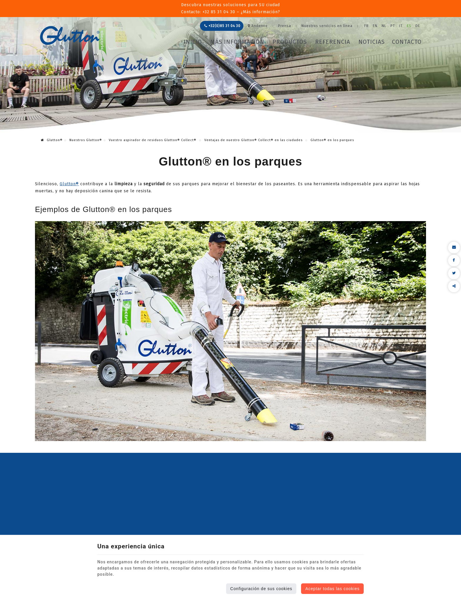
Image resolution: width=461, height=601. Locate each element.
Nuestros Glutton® (85, 140)
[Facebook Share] (454, 260)
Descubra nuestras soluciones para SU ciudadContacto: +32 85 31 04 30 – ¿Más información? (230, 8)
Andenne (258, 26)
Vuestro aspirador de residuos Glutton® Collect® (153, 140)
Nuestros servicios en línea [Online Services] (327, 26)
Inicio (193, 42)
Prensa (284, 26)
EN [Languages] (375, 26)
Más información (237, 42)
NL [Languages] (384, 26)
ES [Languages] (409, 26)
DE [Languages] (417, 26)
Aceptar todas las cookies (332, 588)
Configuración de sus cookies (261, 588)
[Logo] (69, 35)
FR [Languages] (366, 26)
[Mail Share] (454, 247)
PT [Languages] (392, 26)
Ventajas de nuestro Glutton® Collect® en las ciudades (254, 140)
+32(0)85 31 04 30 (222, 26)
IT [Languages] (401, 26)
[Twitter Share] (454, 273)
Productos (290, 42)
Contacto (407, 42)
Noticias (371, 42)
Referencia (332, 42)
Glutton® (52, 140)
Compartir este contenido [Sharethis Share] (454, 286)
